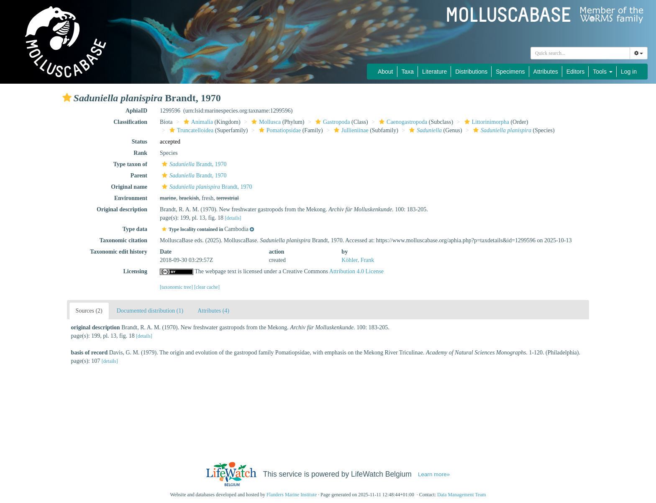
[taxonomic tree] (176, 287)
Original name (129, 187)
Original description (122, 209)
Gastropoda (331, 122)
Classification (130, 122)
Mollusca (265, 122)
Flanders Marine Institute (291, 495)
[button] (67, 97)
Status (139, 142)
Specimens (510, 71)
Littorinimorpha (485, 122)
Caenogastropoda (402, 122)
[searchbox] (580, 53)
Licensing (135, 271)
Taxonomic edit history (118, 252)
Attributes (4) (213, 311)
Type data (135, 229)
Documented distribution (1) (150, 311)
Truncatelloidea (190, 130)
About (385, 71)
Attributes (545, 71)
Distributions (471, 71)
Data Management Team (461, 495)
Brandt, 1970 (193, 164)
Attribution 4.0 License (356, 271)
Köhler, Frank (357, 260)
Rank (140, 153)
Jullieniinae (350, 130)
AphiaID (136, 111)
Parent (139, 175)
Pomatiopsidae (279, 130)
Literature (434, 71)
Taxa (408, 71)
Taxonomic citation (123, 240)
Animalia (197, 122)
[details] (233, 218)
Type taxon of (130, 164)
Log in (629, 71)
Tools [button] (602, 71)
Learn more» (434, 474)
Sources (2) (89, 311)
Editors (575, 71)
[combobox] (580, 53)
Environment (130, 198)
